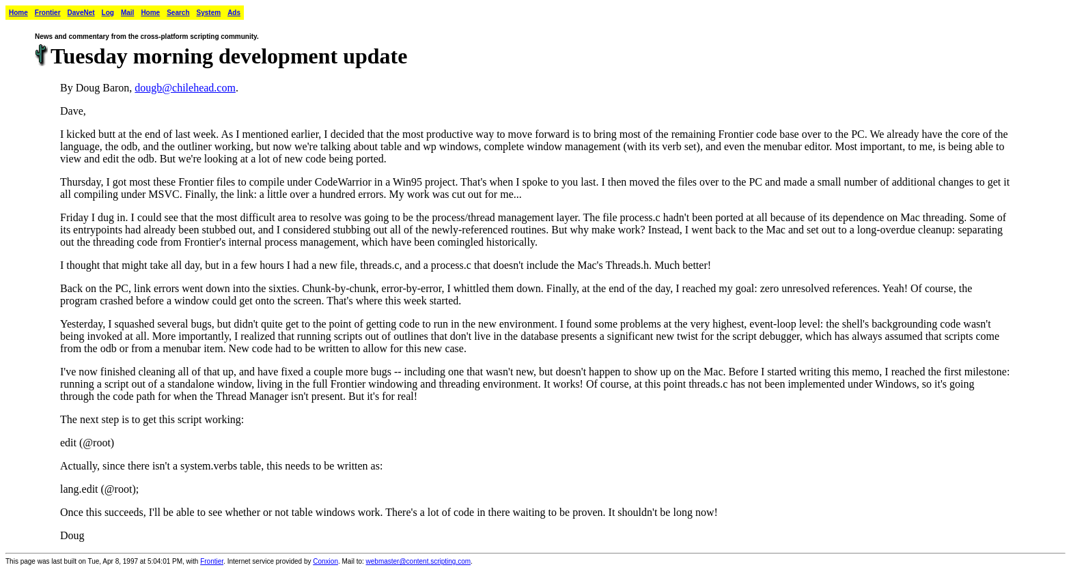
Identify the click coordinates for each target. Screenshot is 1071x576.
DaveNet (81, 12)
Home (18, 12)
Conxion (325, 561)
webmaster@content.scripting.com (418, 561)
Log (108, 12)
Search (178, 12)
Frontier (48, 12)
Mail (127, 12)
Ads (233, 12)
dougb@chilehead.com (185, 87)
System (209, 12)
